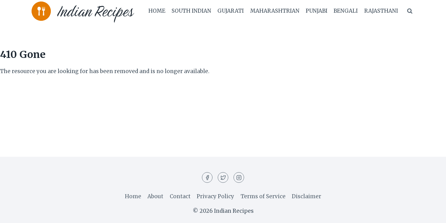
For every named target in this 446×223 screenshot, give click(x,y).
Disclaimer (306, 196)
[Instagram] (239, 177)
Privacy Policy (215, 196)
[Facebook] (207, 177)
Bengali (346, 10)
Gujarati (230, 10)
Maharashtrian (275, 10)
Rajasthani (381, 10)
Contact (180, 196)
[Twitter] (223, 177)
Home (156, 10)
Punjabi (316, 10)
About (155, 196)
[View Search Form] (409, 11)
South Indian (191, 10)
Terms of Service (263, 196)
